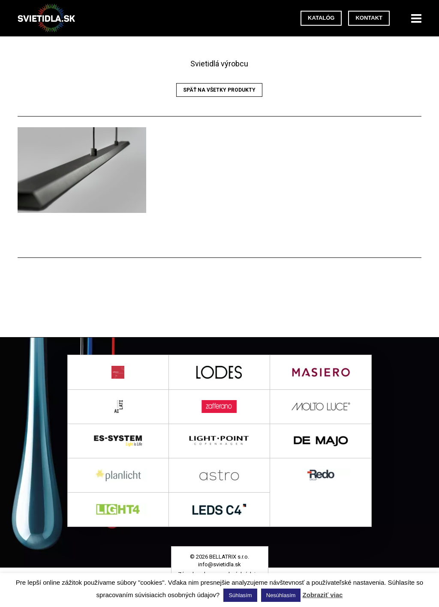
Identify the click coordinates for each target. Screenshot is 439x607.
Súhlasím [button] (240, 595)
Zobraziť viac (323, 594)
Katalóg (321, 18)
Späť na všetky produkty (219, 90)
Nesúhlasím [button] (281, 595)
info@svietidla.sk (219, 564)
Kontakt (368, 18)
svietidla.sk (50, 18)
